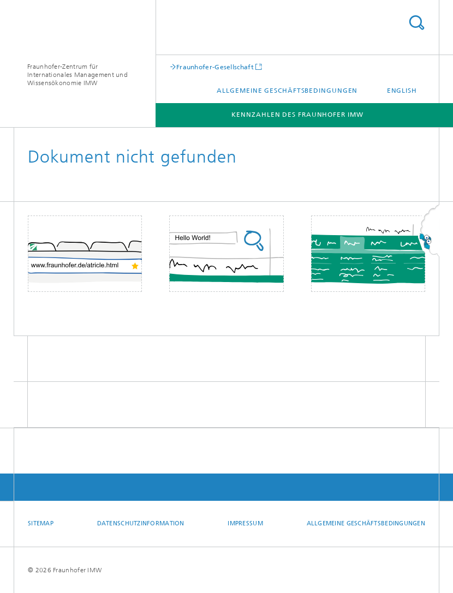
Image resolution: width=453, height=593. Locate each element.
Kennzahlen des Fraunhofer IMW (297, 114)
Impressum (245, 523)
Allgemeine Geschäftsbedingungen (287, 90)
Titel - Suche (416, 23)
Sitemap (40, 523)
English (402, 90)
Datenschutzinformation (140, 523)
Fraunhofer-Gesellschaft (215, 66)
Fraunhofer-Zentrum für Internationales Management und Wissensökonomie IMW (77, 75)
